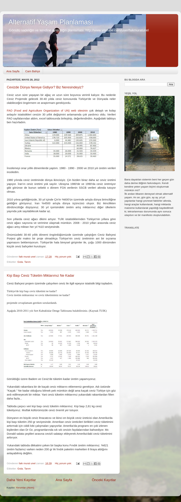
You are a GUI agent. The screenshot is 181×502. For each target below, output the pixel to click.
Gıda (20, 261)
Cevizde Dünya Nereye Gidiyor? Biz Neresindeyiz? (45, 87)
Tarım (27, 261)
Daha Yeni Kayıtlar (21, 480)
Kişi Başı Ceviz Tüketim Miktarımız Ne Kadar (40, 275)
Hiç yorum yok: (63, 256)
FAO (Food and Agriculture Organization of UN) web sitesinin (47, 110)
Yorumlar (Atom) (25, 487)
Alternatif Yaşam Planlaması (50, 22)
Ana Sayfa (12, 71)
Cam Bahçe (32, 71)
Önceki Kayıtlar (104, 480)
